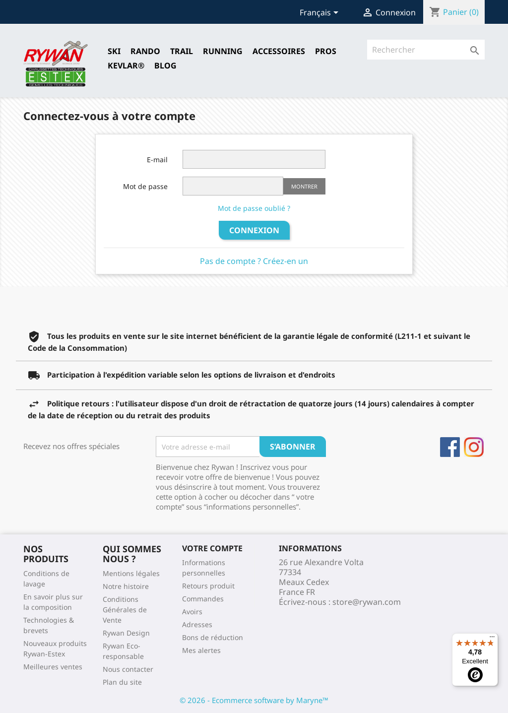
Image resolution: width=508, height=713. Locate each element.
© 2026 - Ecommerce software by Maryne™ (254, 700)
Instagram (474, 447)
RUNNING (223, 51)
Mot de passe (145, 186)
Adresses (197, 624)
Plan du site (122, 682)
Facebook (450, 447)
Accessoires (279, 51)
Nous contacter (128, 669)
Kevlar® (126, 65)
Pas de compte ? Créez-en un (254, 261)
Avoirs (192, 611)
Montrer (304, 186)
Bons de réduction (212, 637)
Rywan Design (126, 633)
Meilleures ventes (52, 666)
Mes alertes (201, 650)
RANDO (145, 51)
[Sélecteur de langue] (321, 13)
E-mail (157, 159)
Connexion (254, 230)
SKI (114, 51)
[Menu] (492, 639)
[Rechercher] (426, 50)
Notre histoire (126, 586)
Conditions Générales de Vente (125, 609)
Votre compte (212, 548)
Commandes (203, 598)
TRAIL (181, 51)
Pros (325, 51)
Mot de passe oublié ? (254, 208)
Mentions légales (131, 573)
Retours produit (208, 585)
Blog (165, 65)
